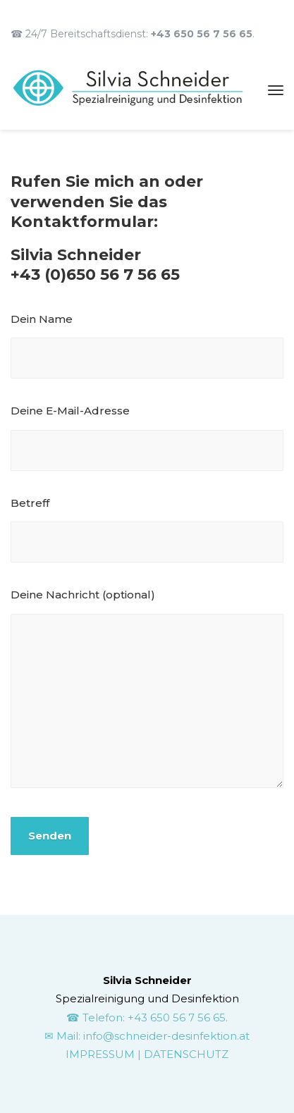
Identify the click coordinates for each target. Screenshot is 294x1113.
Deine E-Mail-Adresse (147, 437)
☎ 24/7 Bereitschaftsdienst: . (133, 33)
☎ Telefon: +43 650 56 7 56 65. (147, 1017)
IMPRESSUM (101, 1054)
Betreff (147, 529)
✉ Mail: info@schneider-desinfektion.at (147, 1036)
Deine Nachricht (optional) (147, 691)
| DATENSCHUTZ (182, 1054)
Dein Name (147, 345)
